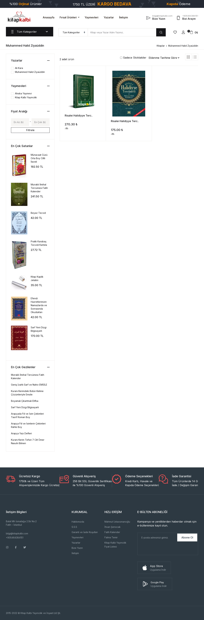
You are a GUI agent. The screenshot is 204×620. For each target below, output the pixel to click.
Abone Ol (187, 537)
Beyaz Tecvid (38, 212)
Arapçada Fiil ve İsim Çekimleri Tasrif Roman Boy (27, 415)
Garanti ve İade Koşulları (85, 532)
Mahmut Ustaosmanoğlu (117, 521)
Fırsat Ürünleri (68, 17)
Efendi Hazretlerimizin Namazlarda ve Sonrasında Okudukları (39, 305)
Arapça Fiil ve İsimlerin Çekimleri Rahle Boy (28, 425)
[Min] (20, 122)
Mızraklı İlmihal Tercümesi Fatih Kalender (39, 188)
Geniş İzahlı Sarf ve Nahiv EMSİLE (29, 384)
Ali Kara (19, 68)
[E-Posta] (157, 537)
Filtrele (30, 130)
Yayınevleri (91, 17)
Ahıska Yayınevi (23, 93)
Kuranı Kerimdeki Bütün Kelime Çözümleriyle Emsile (27, 393)
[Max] (41, 122)
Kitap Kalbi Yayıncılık (26, 97)
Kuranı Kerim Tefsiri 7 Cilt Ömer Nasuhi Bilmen (27, 441)
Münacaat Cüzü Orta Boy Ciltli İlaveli (39, 158)
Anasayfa (48, 17)
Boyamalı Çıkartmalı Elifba (24, 400)
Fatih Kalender (112, 532)
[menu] (73, 32)
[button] (183, 32)
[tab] (188, 57)
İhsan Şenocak (112, 526)
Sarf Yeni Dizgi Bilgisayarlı (25, 407)
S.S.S (74, 526)
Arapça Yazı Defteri (21, 433)
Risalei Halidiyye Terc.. (79, 115)
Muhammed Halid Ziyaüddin (183, 45)
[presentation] (162, 548)
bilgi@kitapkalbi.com (17, 533)
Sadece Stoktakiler (133, 57)
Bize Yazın (77, 547)
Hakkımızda (78, 521)
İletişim (123, 17)
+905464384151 (14, 537)
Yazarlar (109, 17)
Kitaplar (161, 45)
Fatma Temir (111, 537)
